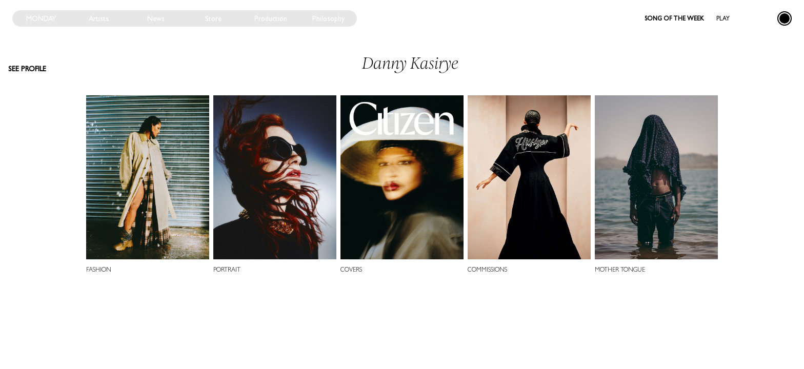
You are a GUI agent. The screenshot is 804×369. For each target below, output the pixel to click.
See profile (27, 69)
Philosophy (328, 18)
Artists (99, 18)
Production (270, 18)
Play (723, 18)
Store (213, 18)
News (156, 18)
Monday (41, 18)
